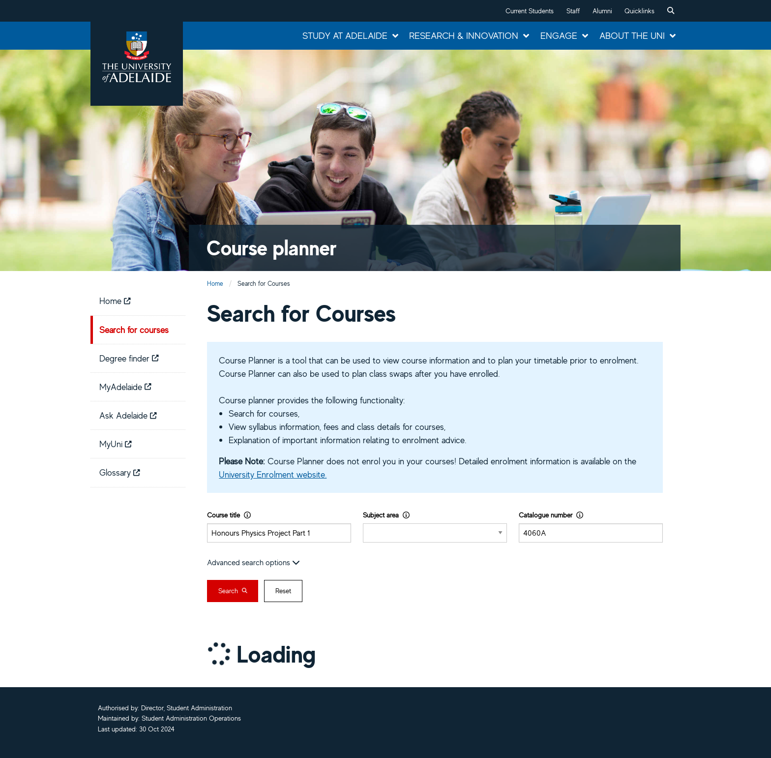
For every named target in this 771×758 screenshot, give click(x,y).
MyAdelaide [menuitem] (125, 386)
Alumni (602, 10)
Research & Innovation (463, 35)
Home (215, 283)
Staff (573, 10)
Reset (283, 590)
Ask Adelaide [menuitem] (128, 415)
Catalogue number (551, 515)
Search (232, 590)
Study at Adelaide (344, 35)
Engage (558, 35)
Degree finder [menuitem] (129, 358)
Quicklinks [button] (639, 10)
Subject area (386, 515)
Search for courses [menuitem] (134, 329)
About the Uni (632, 35)
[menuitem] (671, 11)
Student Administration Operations (191, 718)
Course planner (272, 247)
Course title (229, 515)
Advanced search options (253, 562)
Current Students (529, 10)
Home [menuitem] (115, 300)
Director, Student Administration (186, 707)
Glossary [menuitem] (119, 472)
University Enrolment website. (272, 474)
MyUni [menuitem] (115, 443)
